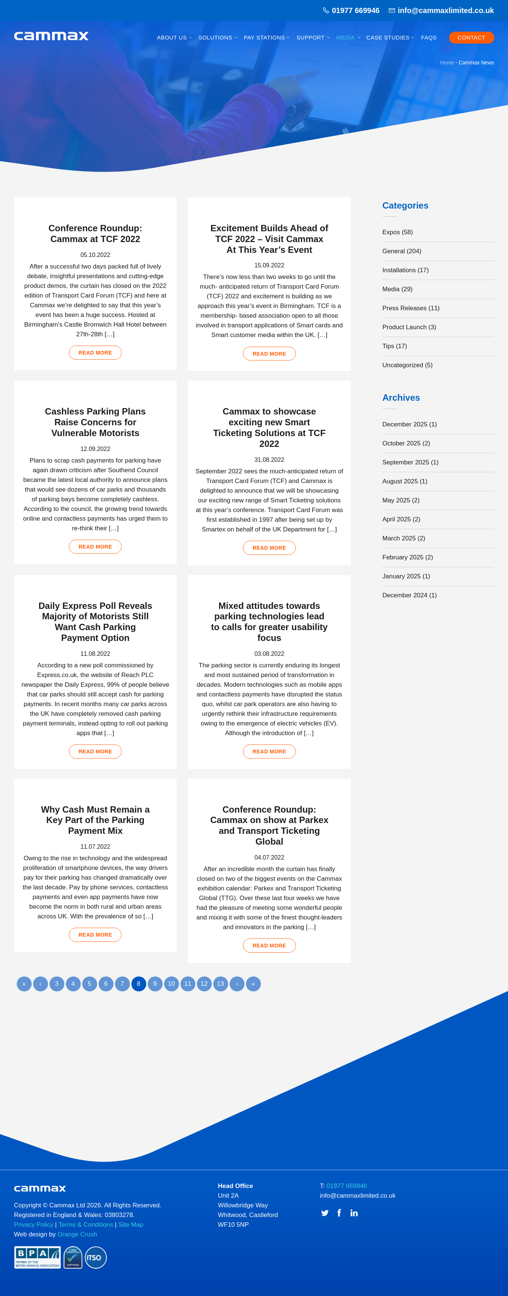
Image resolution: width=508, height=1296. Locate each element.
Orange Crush (77, 1238)
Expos (391, 232)
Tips (388, 346)
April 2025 (397, 519)
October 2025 (402, 443)
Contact (472, 37)
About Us (172, 37)
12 (204, 986)
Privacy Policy (34, 1228)
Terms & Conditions (85, 1228)
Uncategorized (403, 365)
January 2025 (402, 576)
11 (187, 986)
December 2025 (405, 424)
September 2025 (406, 462)
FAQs (429, 37)
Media (345, 37)
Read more (95, 352)
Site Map (130, 1228)
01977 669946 (356, 10)
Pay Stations (264, 37)
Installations (399, 270)
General (394, 251)
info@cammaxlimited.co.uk (446, 10)
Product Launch (405, 327)
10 (171, 986)
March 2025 (399, 538)
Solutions (215, 37)
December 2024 (405, 595)
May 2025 (396, 500)
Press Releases (405, 308)
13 (220, 986)
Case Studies (388, 37)
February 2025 (403, 557)
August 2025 (400, 481)
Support (311, 37)
